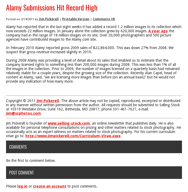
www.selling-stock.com (69, 123)
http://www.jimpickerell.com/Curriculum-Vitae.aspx (73, 136)
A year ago (158, 31)
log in (22, 186)
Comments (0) (104, 19)
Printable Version (75, 19)
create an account (49, 186)
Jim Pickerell (49, 19)
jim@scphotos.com (23, 113)
